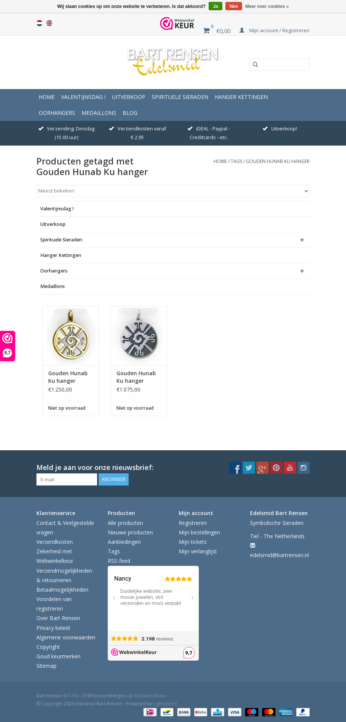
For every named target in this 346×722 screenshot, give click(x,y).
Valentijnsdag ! (83, 96)
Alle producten (125, 522)
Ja (215, 6)
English (49, 23)
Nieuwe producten (130, 532)
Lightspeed (165, 703)
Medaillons (99, 112)
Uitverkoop (128, 96)
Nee (234, 6)
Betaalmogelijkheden (62, 589)
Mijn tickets (193, 541)
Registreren (193, 522)
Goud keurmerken (58, 656)
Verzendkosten (54, 541)
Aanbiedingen (124, 541)
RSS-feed (119, 560)
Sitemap (46, 665)
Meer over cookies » (267, 6)
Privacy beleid (53, 627)
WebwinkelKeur (150, 695)
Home (47, 96)
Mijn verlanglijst (198, 551)
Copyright (48, 646)
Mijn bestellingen (199, 532)
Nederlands (39, 23)
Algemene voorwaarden (65, 637)
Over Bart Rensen (58, 618)
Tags (236, 161)
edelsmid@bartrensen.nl (279, 555)
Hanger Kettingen (241, 96)
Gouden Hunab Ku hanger (278, 161)
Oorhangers (57, 112)
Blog (130, 112)
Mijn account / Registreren (274, 30)
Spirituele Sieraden (180, 96)
